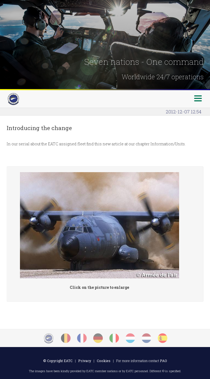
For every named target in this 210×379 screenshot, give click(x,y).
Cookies (103, 361)
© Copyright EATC (57, 361)
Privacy (84, 361)
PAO (163, 361)
